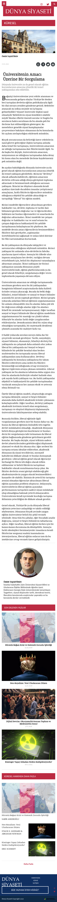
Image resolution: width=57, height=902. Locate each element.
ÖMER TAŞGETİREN (10, 56)
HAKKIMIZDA (35, 878)
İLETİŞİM (36, 883)
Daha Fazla (28, 864)
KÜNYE (35, 880)
